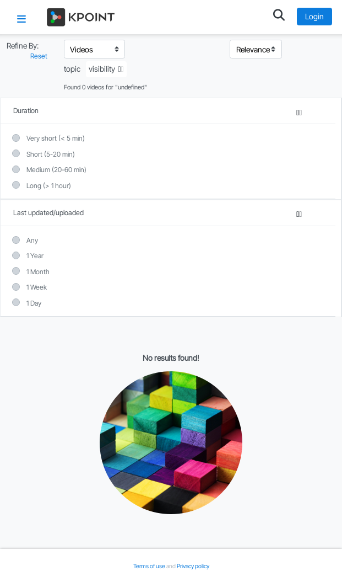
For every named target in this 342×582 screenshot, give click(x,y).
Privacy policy (193, 566)
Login (314, 16)
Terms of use (149, 566)
